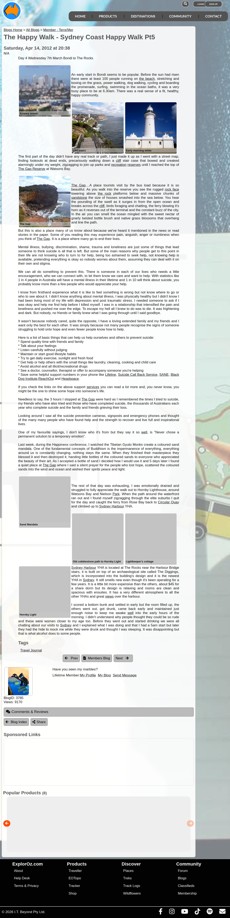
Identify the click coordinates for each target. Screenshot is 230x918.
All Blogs (32, 30)
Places (128, 871)
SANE (164, 375)
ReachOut (46, 379)
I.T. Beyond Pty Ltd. (29, 912)
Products (108, 16)
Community (180, 16)
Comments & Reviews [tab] (27, 712)
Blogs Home (13, 30)
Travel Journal (31, 650)
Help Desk (22, 878)
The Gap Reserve (31, 169)
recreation (118, 165)
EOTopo (75, 878)
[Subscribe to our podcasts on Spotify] (209, 912)
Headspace (70, 379)
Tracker (74, 886)
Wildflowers (132, 893)
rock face (172, 189)
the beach (147, 79)
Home (80, 16)
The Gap (78, 185)
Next (122, 658)
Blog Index (16, 722)
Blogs (182, 878)
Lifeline (110, 375)
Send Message (125, 675)
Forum (183, 871)
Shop (73, 893)
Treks (127, 878)
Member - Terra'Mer (58, 30)
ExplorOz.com (27, 864)
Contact (213, 16)
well (144, 432)
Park (115, 494)
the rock (104, 193)
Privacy (33, 886)
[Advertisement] (117, 762)
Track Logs (131, 886)
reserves (134, 165)
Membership (187, 893)
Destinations (143, 16)
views (109, 596)
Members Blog (96, 658)
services (93, 387)
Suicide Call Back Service (137, 375)
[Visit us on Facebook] (160, 912)
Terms (18, 886)
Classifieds (186, 886)
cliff (118, 161)
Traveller (75, 871)
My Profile (88, 675)
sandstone (79, 198)
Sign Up (213, 4)
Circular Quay (168, 502)
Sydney (88, 580)
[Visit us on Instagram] (171, 912)
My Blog (104, 675)
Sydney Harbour (111, 506)
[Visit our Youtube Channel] (184, 912)
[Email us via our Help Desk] (222, 912)
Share (39, 722)
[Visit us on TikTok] (197, 912)
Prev (71, 658)
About (18, 871)
